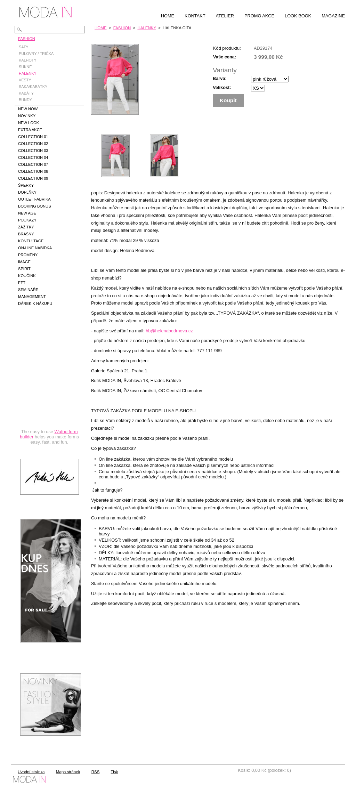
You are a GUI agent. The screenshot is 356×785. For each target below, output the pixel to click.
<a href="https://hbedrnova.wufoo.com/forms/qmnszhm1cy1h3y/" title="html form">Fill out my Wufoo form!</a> (49, 384)
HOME (101, 28)
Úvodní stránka (31, 772)
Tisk (114, 772)
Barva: (220, 78)
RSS (95, 772)
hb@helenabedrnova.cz (169, 330)
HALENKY (146, 28)
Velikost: (222, 87)
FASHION (122, 28)
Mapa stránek (68, 772)
